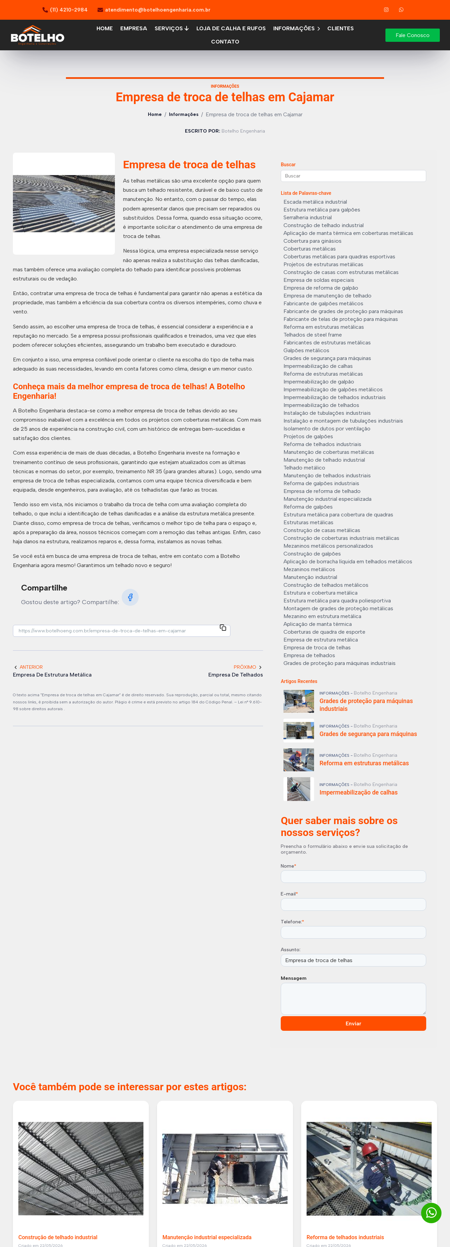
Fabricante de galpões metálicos (323, 303)
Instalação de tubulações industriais (327, 413)
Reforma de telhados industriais (322, 444)
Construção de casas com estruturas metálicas (341, 272)
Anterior (28, 667)
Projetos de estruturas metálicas (323, 264)
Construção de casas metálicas (321, 530)
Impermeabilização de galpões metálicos (333, 389)
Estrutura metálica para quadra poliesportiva (337, 600)
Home (105, 28)
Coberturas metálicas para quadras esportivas (339, 256)
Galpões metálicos (306, 350)
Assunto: (290, 950)
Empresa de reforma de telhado (322, 491)
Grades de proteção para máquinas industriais (339, 663)
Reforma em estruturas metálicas (323, 327)
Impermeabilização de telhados (321, 405)
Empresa (133, 28)
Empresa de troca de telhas (317, 647)
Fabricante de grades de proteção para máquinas (343, 311)
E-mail (289, 894)
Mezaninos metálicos (309, 569)
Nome (288, 866)
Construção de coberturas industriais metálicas (341, 538)
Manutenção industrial (310, 577)
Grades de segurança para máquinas (327, 358)
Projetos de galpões (308, 436)
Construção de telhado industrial (323, 225)
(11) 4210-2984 (69, 10)
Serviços (172, 28)
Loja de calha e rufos (231, 28)
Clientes (340, 28)
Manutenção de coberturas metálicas (328, 452)
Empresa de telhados (309, 655)
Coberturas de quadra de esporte (324, 632)
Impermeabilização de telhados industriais (334, 397)
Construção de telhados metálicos (325, 585)
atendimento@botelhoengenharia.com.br (157, 10)
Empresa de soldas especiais (318, 280)
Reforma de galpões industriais (321, 483)
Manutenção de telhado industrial (324, 460)
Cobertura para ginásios (312, 241)
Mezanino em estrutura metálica (322, 616)
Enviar (353, 1023)
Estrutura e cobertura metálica (320, 593)
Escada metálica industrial (315, 202)
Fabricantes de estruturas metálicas (327, 342)
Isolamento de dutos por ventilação (326, 428)
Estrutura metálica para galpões (321, 209)
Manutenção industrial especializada (327, 499)
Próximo (248, 667)
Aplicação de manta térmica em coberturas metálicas (348, 233)
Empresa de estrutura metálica (320, 639)
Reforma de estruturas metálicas (323, 374)
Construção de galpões (312, 553)
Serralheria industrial (307, 217)
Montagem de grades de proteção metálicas (338, 608)
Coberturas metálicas (309, 248)
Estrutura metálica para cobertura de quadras (338, 514)
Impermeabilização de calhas (318, 366)
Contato (225, 41)
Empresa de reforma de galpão (320, 288)
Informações (296, 28)
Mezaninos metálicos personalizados (328, 546)
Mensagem (294, 978)
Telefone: (292, 922)
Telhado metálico (304, 467)
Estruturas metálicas (308, 522)
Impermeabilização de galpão (318, 381)
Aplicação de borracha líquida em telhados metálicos (347, 561)
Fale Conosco (413, 35)
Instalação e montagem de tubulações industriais (343, 420)
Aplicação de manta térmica (317, 624)
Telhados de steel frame (312, 334)
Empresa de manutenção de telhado (327, 295)
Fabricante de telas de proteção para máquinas (340, 319)
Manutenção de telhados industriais (327, 475)
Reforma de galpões (308, 506)
